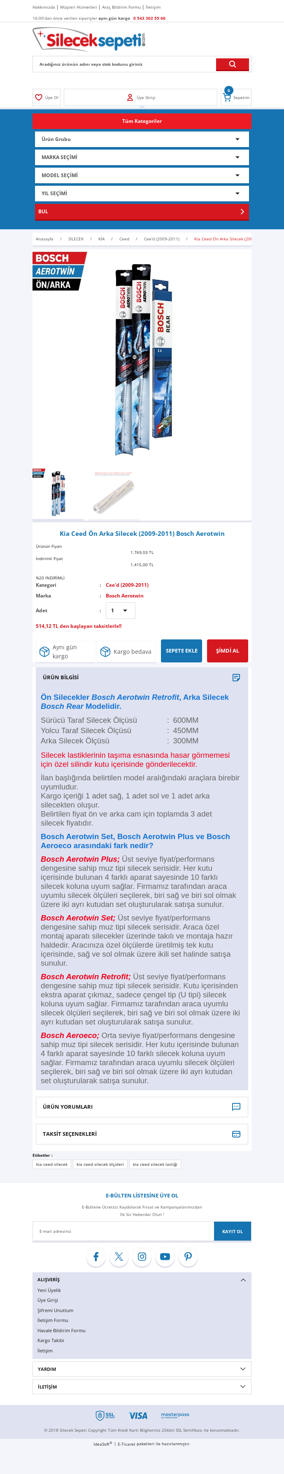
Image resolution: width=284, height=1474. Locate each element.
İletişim (45, 1350)
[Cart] (236, 97)
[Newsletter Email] (142, 1231)
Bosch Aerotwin (125, 595)
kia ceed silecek (52, 1164)
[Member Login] (47, 97)
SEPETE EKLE (182, 650)
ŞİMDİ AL (227, 650)
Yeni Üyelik (49, 1290)
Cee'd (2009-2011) (127, 584)
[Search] (142, 64)
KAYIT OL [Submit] (232, 1231)
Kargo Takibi (50, 1340)
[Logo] (89, 39)
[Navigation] (142, 121)
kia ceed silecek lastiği (155, 1164)
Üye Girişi (47, 1300)
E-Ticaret (126, 1444)
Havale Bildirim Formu (61, 1330)
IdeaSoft (102, 1444)
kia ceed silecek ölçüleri (100, 1164)
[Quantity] (120, 610)
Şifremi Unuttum (55, 1310)
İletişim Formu (52, 1320)
